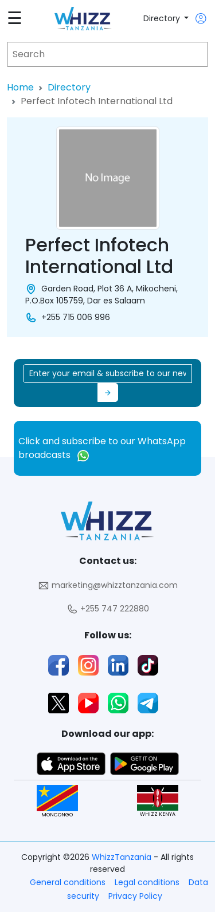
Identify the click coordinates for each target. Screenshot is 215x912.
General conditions (67, 882)
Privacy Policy (135, 896)
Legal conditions (147, 882)
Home (20, 87)
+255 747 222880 (108, 609)
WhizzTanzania (123, 857)
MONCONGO (57, 801)
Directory (162, 18)
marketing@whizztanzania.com (108, 585)
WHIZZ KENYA (157, 801)
